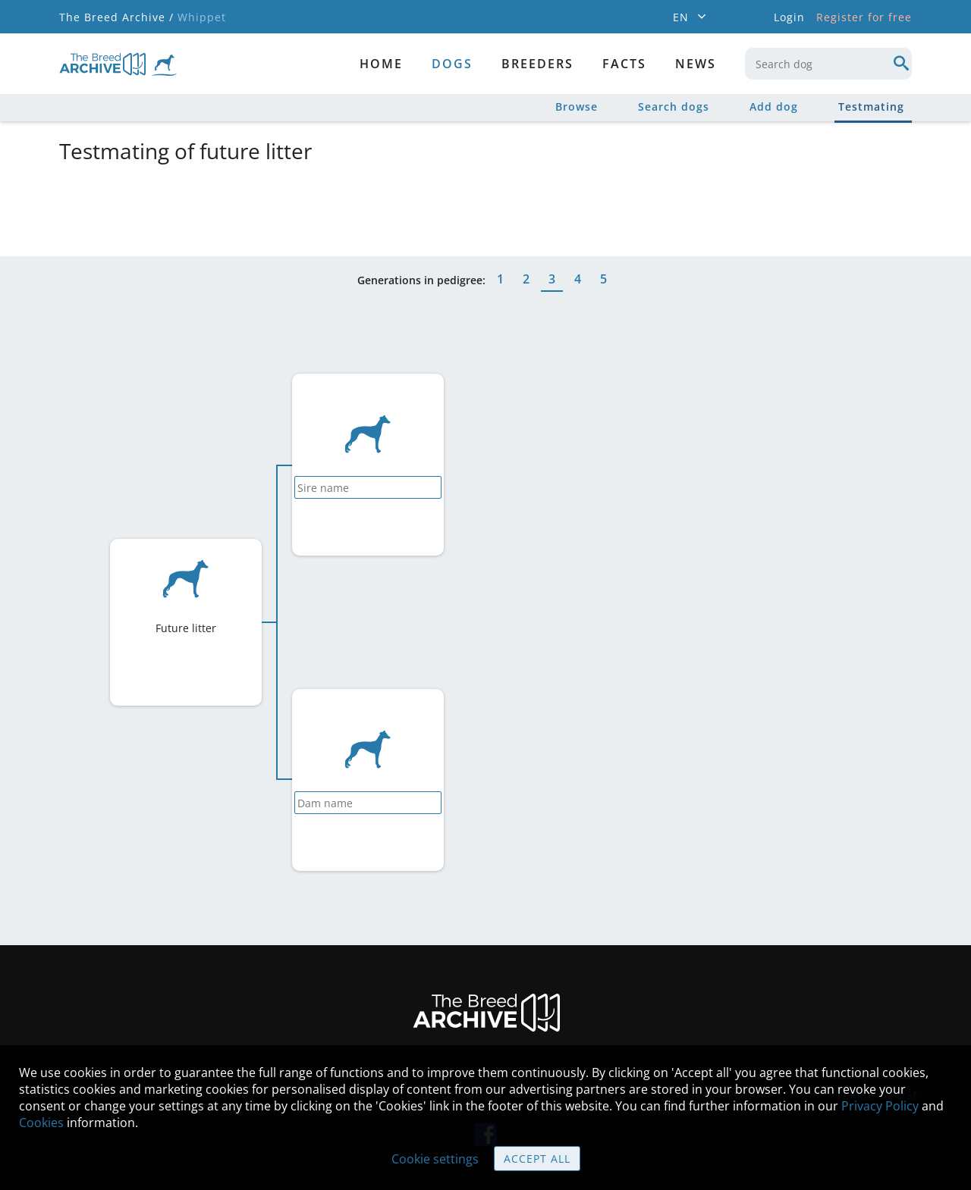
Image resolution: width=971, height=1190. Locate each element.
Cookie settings (435, 1159)
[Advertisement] (427, 207)
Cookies (41, 1122)
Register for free (864, 17)
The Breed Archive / (116, 17)
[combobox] (828, 64)
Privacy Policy (880, 1106)
